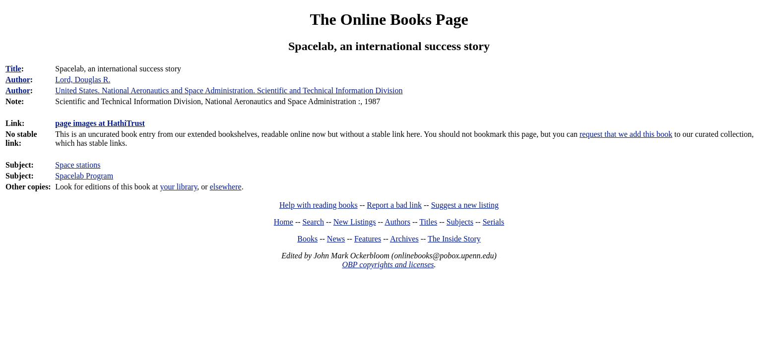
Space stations (77, 165)
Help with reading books (318, 205)
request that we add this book (626, 134)
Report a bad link (394, 205)
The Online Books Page (389, 19)
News (336, 239)
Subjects (460, 222)
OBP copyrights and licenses (388, 264)
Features (367, 239)
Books (307, 239)
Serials (494, 222)
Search (313, 222)
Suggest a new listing (465, 205)
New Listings (354, 222)
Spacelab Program (84, 176)
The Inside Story (454, 239)
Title (13, 68)
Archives (404, 239)
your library (178, 186)
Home (283, 222)
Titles (428, 222)
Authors (397, 222)
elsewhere (226, 186)
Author (17, 79)
